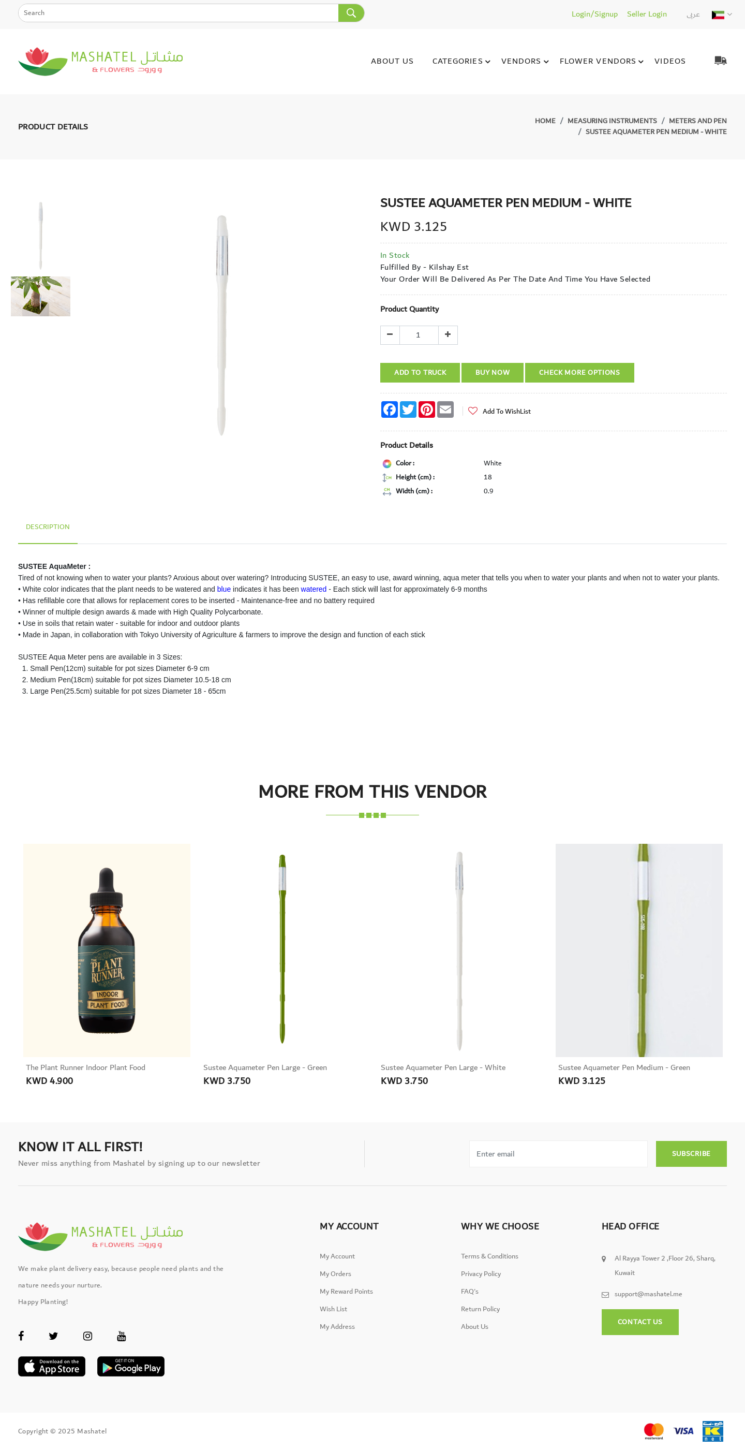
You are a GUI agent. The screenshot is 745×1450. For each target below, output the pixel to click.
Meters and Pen (698, 121)
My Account (337, 1256)
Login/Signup (595, 14)
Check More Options (579, 372)
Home (545, 121)
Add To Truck (420, 372)
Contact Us (640, 1322)
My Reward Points (346, 1291)
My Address (337, 1326)
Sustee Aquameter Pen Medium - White (656, 132)
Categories (463, 61)
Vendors (526, 61)
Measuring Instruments (612, 121)
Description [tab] (48, 527)
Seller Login (647, 14)
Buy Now (492, 372)
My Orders (335, 1274)
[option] (40, 236)
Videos (670, 61)
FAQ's (470, 1291)
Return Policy (480, 1309)
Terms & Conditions (489, 1256)
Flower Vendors (603, 61)
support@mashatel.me (648, 1294)
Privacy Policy (481, 1274)
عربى (693, 14)
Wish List (333, 1309)
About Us (392, 61)
